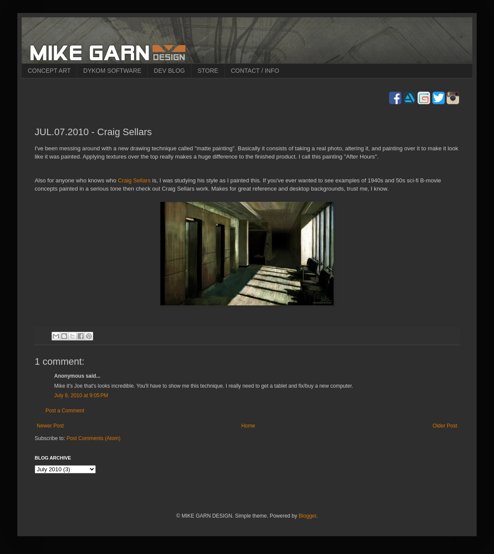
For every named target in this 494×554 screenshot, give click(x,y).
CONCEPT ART (49, 70)
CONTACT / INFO (255, 70)
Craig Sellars (134, 180)
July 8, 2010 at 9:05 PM (81, 395)
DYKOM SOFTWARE (112, 70)
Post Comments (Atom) (93, 438)
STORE (208, 70)
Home (248, 426)
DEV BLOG (169, 70)
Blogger (307, 516)
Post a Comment (65, 411)
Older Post (444, 426)
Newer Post (50, 426)
